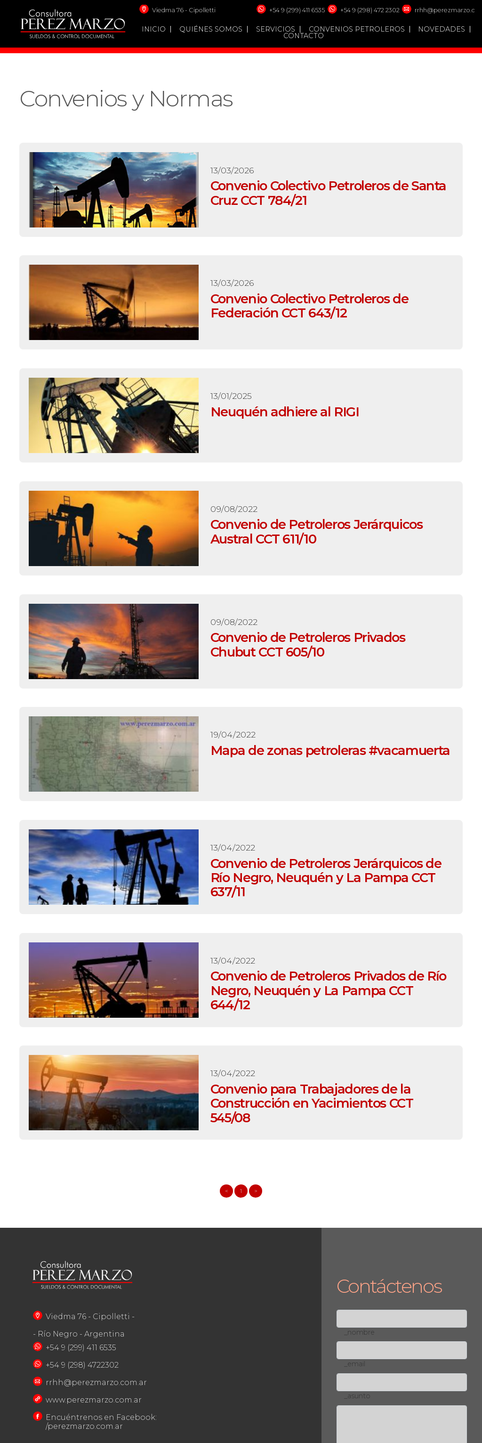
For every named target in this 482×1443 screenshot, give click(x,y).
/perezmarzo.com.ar (84, 1426)
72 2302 (389, 10)
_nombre (359, 1332)
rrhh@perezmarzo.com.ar (96, 1382)
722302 (105, 1365)
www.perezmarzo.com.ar (94, 1399)
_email (354, 1364)
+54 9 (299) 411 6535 (297, 10)
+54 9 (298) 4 (359, 10)
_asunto (357, 1396)
